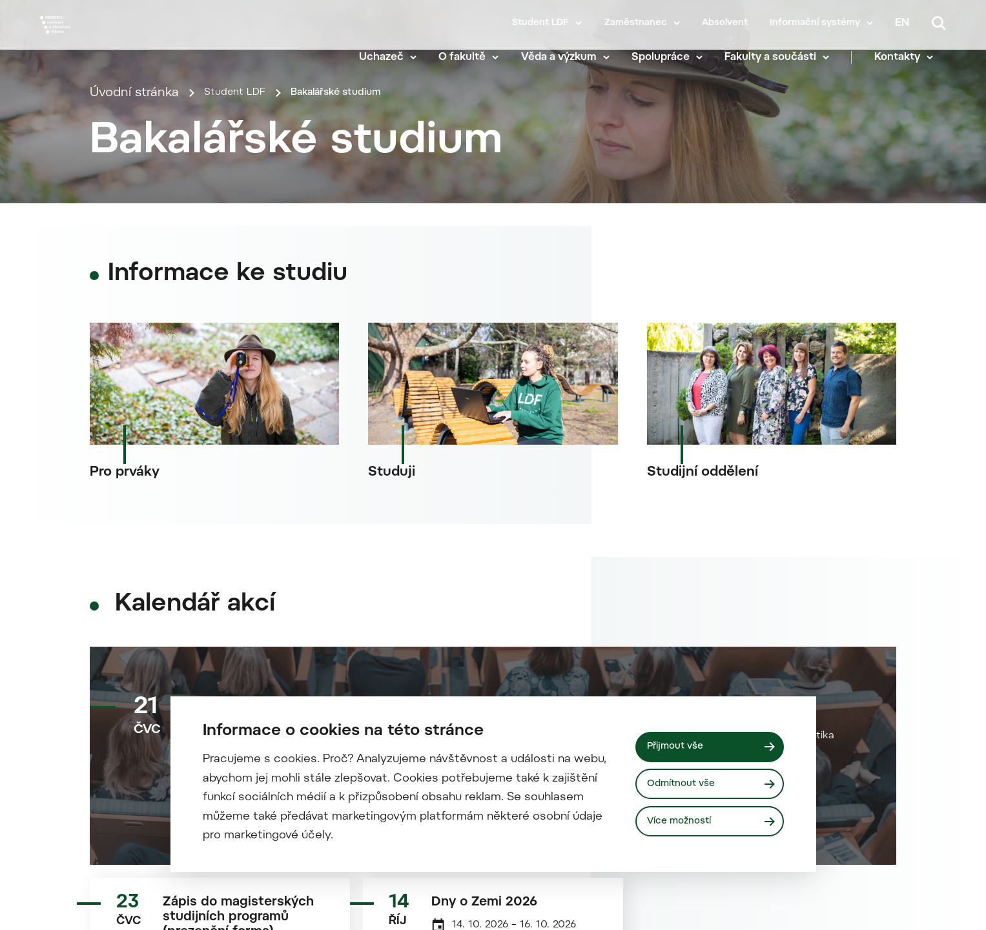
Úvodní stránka (134, 286)
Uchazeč (394, 58)
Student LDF (540, 23)
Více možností (686, 823)
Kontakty (910, 58)
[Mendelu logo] (116, 40)
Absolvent (725, 23)
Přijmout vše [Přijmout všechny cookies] (681, 744)
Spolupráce (673, 58)
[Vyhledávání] (939, 23)
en (902, 23)
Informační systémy (815, 23)
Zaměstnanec (635, 23)
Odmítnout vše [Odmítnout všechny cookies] (687, 783)
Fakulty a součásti (783, 58)
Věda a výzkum (572, 58)
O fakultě (474, 58)
